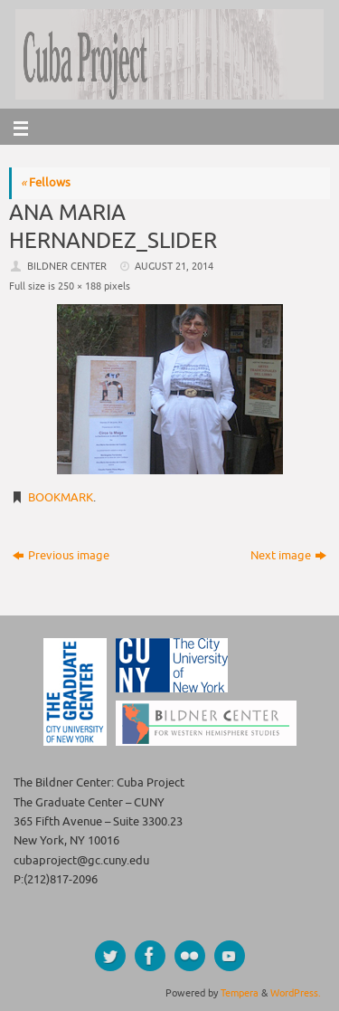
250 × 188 (79, 286)
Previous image (61, 555)
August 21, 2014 (174, 266)
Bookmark (60, 498)
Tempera (240, 993)
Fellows (46, 183)
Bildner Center (67, 266)
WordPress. (295, 993)
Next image (288, 555)
